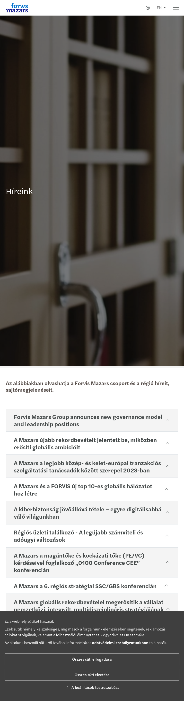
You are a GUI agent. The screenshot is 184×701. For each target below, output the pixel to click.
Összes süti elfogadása (92, 659)
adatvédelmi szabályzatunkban (120, 642)
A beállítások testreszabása (92, 687)
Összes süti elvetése (92, 674)
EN (159, 7)
